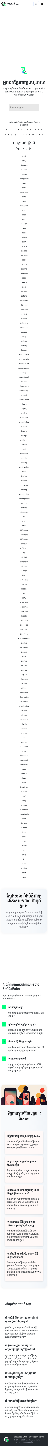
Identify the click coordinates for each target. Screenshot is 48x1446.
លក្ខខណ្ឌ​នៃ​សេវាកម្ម (20, 1437)
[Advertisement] (24, 33)
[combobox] (24, 107)
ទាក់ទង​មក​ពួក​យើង (27, 1442)
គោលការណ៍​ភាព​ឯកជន (36, 1437)
